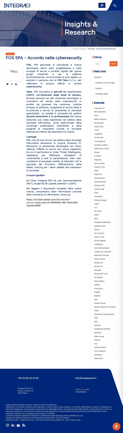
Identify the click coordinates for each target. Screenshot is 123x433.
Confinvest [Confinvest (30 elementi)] (98, 137)
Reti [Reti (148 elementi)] (96, 299)
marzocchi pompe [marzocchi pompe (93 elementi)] (101, 255)
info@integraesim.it (85, 378)
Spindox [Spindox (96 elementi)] (97, 333)
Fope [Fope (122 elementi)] (96, 193)
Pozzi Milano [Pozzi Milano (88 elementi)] (99, 281)
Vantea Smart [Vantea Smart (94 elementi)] (100, 347)
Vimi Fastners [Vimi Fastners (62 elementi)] (100, 351)
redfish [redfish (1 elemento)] (97, 296)
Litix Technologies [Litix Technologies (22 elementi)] (101, 248)
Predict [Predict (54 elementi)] (97, 285)
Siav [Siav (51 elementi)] (96, 322)
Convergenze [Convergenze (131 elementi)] (99, 141)
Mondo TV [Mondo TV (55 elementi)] (98, 266)
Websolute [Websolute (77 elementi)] (98, 358)
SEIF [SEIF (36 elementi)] (96, 318)
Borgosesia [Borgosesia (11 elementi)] (98, 123)
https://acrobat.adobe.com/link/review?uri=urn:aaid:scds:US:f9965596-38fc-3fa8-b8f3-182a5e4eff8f (52, 202)
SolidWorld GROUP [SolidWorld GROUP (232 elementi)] (102, 329)
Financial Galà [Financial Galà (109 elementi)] (100, 182)
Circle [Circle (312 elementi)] (96, 130)
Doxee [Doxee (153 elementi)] (96, 152)
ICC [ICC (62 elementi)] (95, 207)
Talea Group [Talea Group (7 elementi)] (99, 336)
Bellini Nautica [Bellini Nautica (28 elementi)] (100, 119)
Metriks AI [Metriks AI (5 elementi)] (98, 263)
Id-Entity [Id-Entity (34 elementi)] (98, 211)
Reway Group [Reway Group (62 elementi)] (99, 303)
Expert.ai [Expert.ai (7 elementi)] (98, 174)
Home (75, 49)
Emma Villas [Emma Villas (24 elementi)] (99, 163)
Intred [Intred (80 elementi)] (96, 229)
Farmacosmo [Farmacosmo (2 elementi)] (99, 178)
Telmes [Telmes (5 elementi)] (97, 340)
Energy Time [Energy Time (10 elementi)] (99, 167)
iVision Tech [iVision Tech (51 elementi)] (99, 237)
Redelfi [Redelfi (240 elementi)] (97, 292)
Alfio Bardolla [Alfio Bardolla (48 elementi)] (100, 112)
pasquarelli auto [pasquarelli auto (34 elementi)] (101, 274)
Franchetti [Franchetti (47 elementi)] (98, 196)
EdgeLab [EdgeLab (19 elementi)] (97, 160)
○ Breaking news (101, 94)
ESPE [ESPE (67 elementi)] (96, 171)
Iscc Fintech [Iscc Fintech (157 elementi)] (99, 233)
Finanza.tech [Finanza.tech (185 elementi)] (99, 185)
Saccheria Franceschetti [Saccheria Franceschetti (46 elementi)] (104, 314)
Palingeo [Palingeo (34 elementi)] (97, 270)
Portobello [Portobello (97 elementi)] (98, 277)
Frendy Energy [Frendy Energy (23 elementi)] (100, 200)
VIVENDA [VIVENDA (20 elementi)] (98, 355)
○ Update (98, 88)
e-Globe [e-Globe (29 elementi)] (97, 156)
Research (98, 77)
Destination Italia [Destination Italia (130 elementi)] (101, 149)
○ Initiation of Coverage (104, 83)
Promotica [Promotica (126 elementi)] (98, 288)
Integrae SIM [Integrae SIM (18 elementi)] (99, 226)
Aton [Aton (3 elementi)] (96, 115)
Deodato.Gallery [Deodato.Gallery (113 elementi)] (101, 145)
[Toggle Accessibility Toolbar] (116, 426)
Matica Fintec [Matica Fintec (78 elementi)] (99, 259)
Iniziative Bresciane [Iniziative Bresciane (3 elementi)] (102, 222)
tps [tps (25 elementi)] (95, 344)
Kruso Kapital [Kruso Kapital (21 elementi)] (100, 241)
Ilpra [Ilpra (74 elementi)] (96, 219)
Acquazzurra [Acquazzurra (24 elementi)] (99, 108)
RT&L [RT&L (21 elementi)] (96, 310)
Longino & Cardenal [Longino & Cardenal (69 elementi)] (102, 252)
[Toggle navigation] (101, 5)
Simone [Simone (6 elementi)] (97, 325)
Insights (82, 49)
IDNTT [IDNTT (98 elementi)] (97, 215)
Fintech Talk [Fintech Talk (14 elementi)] (99, 189)
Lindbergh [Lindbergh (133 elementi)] (98, 244)
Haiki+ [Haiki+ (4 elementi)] (97, 204)
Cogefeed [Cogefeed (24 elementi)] (98, 134)
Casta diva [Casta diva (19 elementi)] (98, 126)
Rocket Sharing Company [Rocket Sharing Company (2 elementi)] (105, 307)
